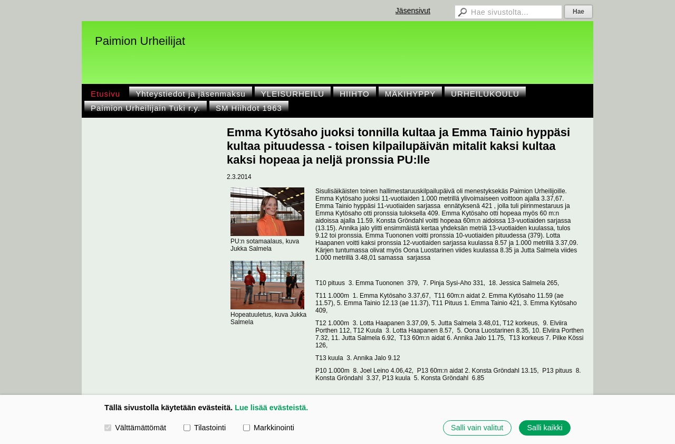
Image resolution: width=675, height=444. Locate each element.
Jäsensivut (413, 10)
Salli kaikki (544, 427)
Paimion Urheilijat (140, 41)
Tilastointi (205, 427)
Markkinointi (268, 427)
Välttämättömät (135, 427)
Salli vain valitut (477, 427)
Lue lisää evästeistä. (271, 407)
